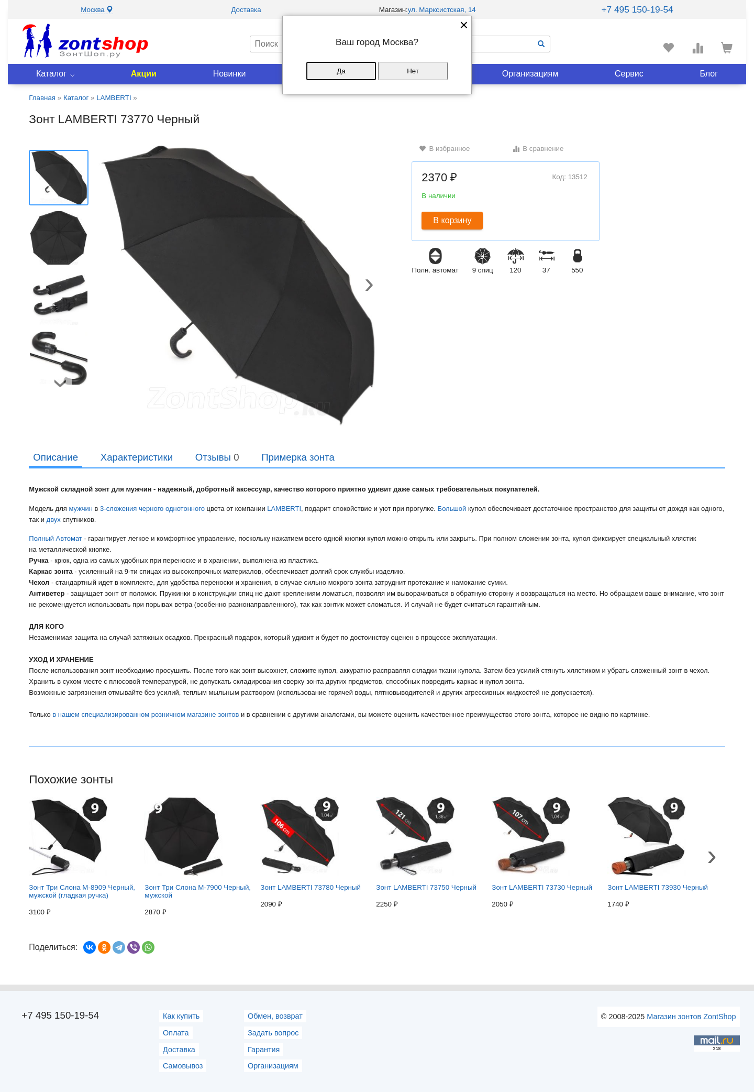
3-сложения (118, 508)
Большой (452, 508)
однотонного (185, 508)
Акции (144, 73)
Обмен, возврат (275, 1016)
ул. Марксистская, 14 (442, 10)
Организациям (530, 73)
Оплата (176, 1033)
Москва (97, 10)
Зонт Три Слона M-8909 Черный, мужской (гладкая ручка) (82, 848)
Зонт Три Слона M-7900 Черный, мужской (198, 848)
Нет (413, 71)
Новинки (229, 73)
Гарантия (264, 1049)
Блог (709, 73)
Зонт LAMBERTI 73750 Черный (426, 844)
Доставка (246, 10)
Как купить (181, 1016)
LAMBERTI (284, 508)
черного (151, 508)
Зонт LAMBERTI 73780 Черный (310, 844)
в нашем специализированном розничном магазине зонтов (145, 714)
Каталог (51, 73)
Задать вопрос (273, 1033)
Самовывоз (183, 1066)
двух (54, 519)
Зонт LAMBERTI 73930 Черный (657, 844)
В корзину (452, 220)
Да (341, 71)
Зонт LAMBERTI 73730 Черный (542, 844)
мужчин (81, 508)
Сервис (629, 73)
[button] (369, 286)
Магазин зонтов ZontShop (691, 1016)
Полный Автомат (56, 538)
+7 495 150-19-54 (637, 9)
